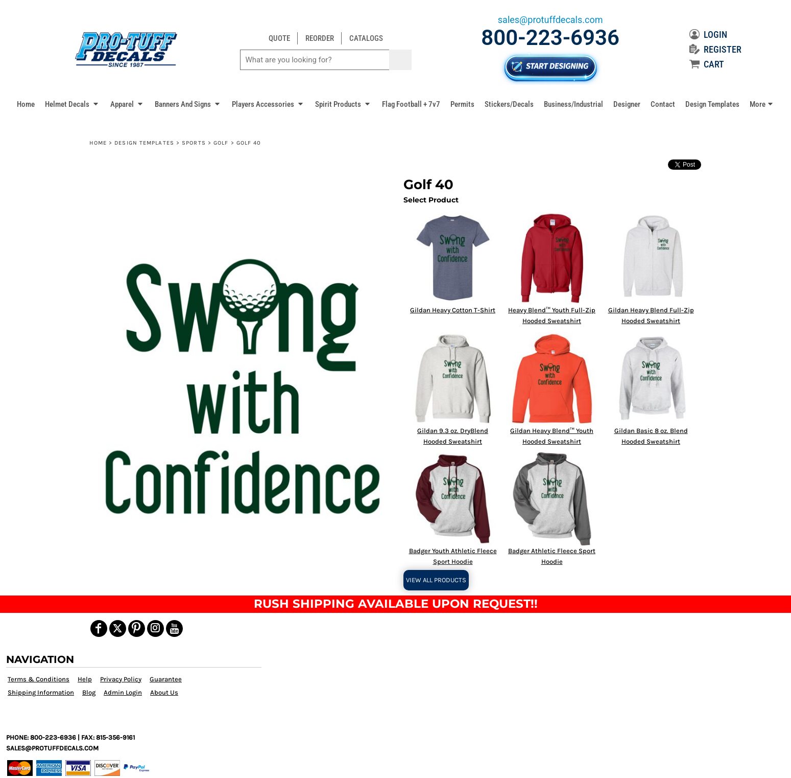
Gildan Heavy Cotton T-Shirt (452, 310)
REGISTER (715, 49)
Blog (88, 692)
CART (706, 64)
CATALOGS (366, 38)
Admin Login (123, 692)
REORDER (319, 38)
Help (85, 679)
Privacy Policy (120, 679)
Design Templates (144, 143)
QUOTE (279, 38)
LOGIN (708, 34)
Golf (220, 143)
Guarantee (166, 679)
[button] (72, 103)
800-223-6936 (550, 37)
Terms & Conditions (38, 679)
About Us (164, 692)
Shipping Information (41, 692)
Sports (194, 143)
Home (98, 143)
